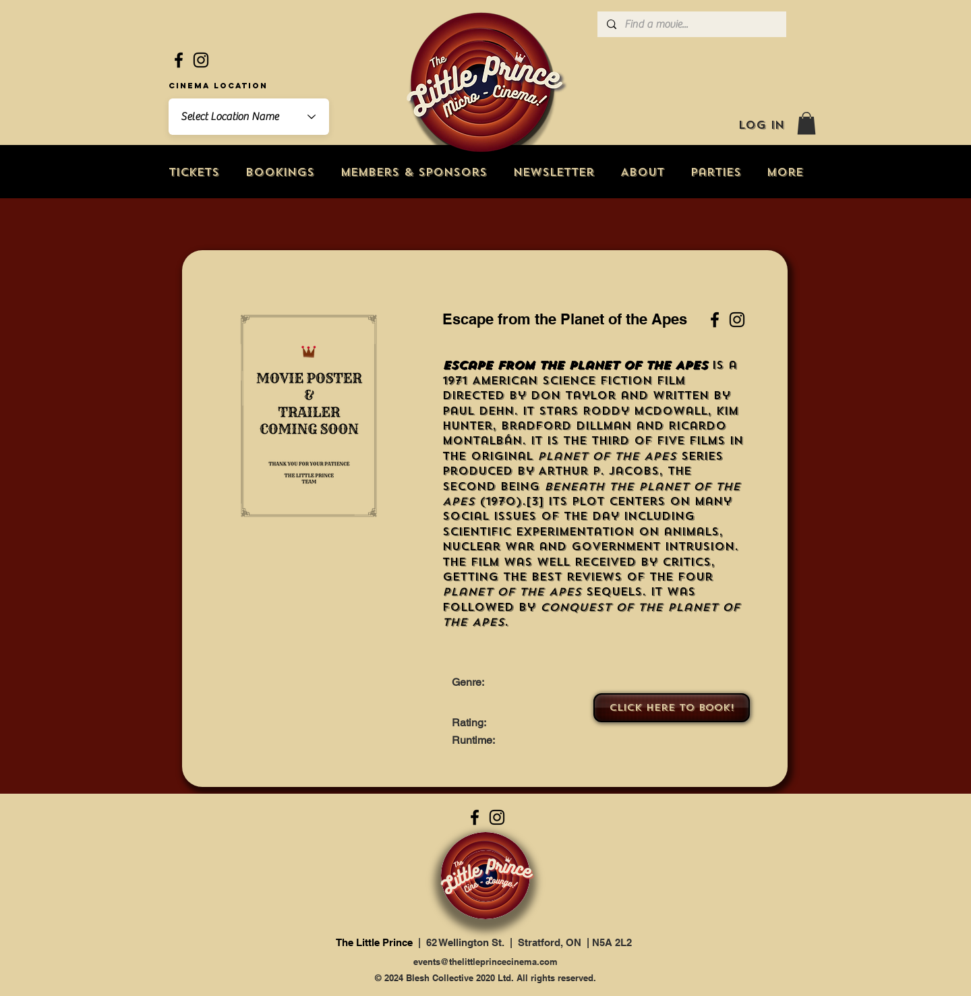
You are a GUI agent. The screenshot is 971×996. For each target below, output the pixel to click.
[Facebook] (179, 60)
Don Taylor (573, 395)
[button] (806, 123)
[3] (534, 501)
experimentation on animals (617, 532)
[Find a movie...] (691, 24)
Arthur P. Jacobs (598, 471)
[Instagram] (201, 60)
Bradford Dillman (566, 426)
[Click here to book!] (671, 707)
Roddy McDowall (645, 411)
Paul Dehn (478, 411)
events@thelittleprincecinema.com (485, 961)
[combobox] (249, 116)
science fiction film (613, 381)
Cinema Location (218, 85)
